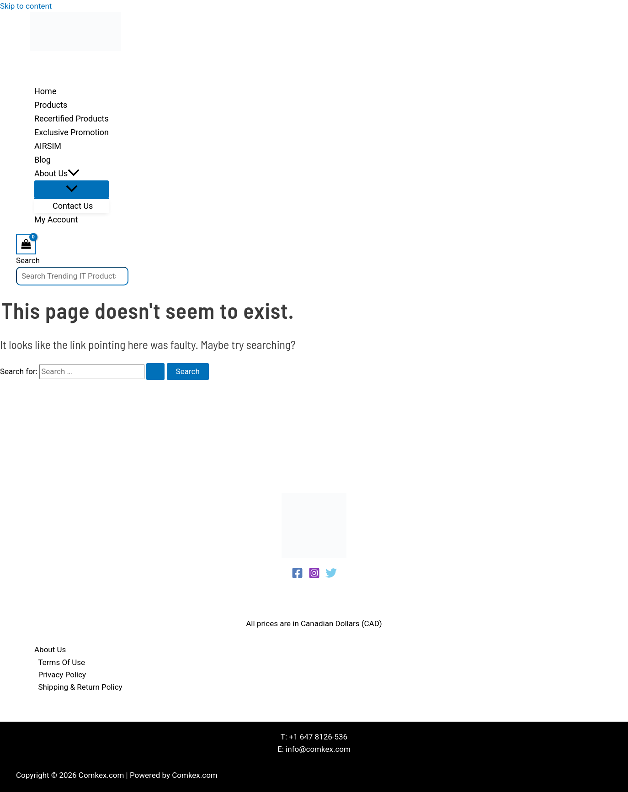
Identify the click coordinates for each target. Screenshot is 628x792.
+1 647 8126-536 (318, 736)
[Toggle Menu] (71, 189)
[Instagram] (314, 576)
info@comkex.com (318, 749)
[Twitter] (331, 576)
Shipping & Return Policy (80, 687)
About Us (50, 649)
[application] (74, 173)
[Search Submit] (155, 371)
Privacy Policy (62, 674)
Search (28, 260)
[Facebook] (297, 576)
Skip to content (26, 6)
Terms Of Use (61, 662)
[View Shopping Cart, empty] (26, 244)
